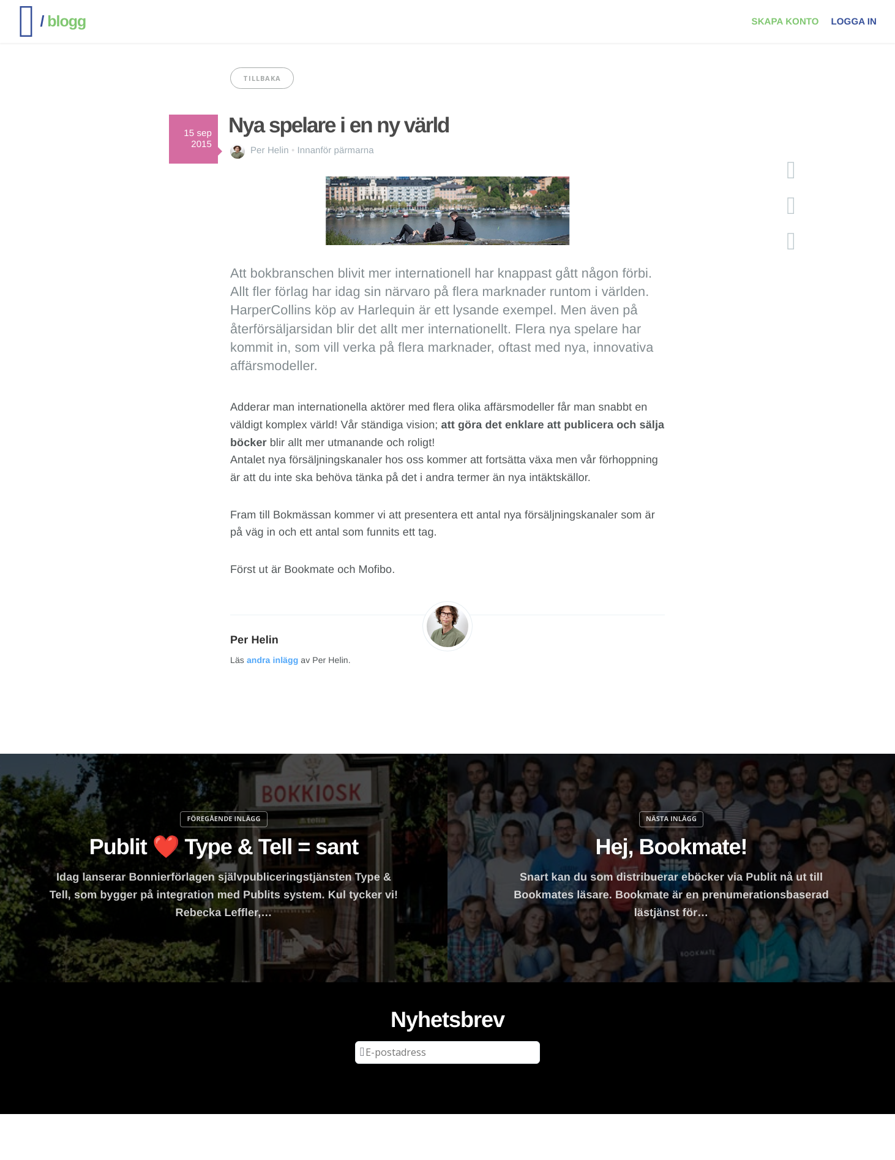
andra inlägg (272, 660)
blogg (63, 21)
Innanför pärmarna (336, 150)
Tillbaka (262, 78)
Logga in (854, 22)
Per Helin (269, 150)
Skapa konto (785, 22)
